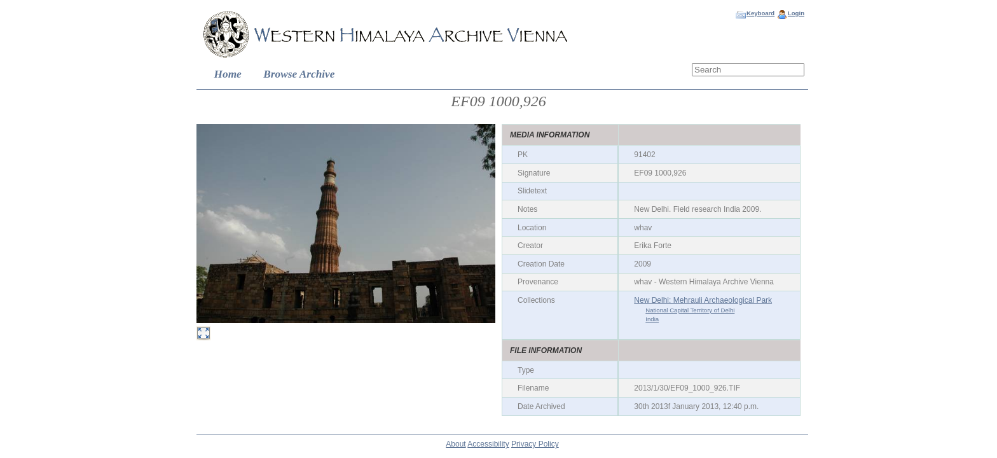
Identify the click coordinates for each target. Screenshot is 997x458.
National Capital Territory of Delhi (689, 310)
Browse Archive (298, 74)
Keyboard (760, 13)
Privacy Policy (535, 444)
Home (228, 74)
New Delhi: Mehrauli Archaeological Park (703, 300)
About (455, 444)
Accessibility (488, 444)
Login (796, 13)
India (652, 319)
